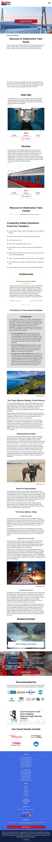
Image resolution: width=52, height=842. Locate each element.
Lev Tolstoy (26, 794)
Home (9, 35)
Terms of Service (26, 800)
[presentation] (9, 636)
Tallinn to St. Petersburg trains (26, 780)
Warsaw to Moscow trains (26, 775)
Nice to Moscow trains (26, 774)
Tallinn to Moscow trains (26, 779)
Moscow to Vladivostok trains (26, 764)
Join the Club (26, 827)
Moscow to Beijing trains (26, 765)
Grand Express (26, 791)
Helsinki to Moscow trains (26, 773)
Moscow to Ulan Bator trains (26, 766)
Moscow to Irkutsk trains (26, 760)
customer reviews (34, 214)
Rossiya (26, 792)
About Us (26, 798)
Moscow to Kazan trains (26, 758)
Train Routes (14, 35)
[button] (22, 304)
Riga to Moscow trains (26, 778)
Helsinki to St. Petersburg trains (26, 772)
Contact (26, 803)
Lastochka (26, 789)
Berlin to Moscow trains (26, 770)
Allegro (26, 793)
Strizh (26, 788)
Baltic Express (26, 795)
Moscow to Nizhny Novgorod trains (26, 759)
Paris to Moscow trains (26, 769)
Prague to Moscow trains (26, 776)
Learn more (23, 721)
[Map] (26, 65)
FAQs (26, 802)
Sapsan (26, 787)
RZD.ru (43, 396)
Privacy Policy (20, 836)
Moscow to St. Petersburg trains (26, 757)
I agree (26, 839)
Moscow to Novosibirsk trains (26, 762)
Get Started (26, 672)
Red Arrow (26, 786)
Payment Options (26, 801)
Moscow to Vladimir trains (26, 763)
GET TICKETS (26, 139)
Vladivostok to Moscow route (14, 85)
